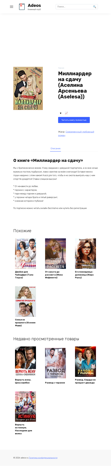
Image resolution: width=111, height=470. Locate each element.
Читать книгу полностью (74, 113)
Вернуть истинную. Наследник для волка (23, 432)
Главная (61, 68)
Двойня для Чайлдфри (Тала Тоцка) (24, 274)
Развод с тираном (55, 386)
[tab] (55, 148)
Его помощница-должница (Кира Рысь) (84, 274)
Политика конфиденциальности (43, 462)
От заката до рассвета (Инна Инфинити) (54, 274)
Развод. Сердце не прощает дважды (84, 383)
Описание (55, 148)
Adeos (34, 5)
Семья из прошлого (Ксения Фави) (23, 323)
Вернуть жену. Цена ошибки (23, 384)
